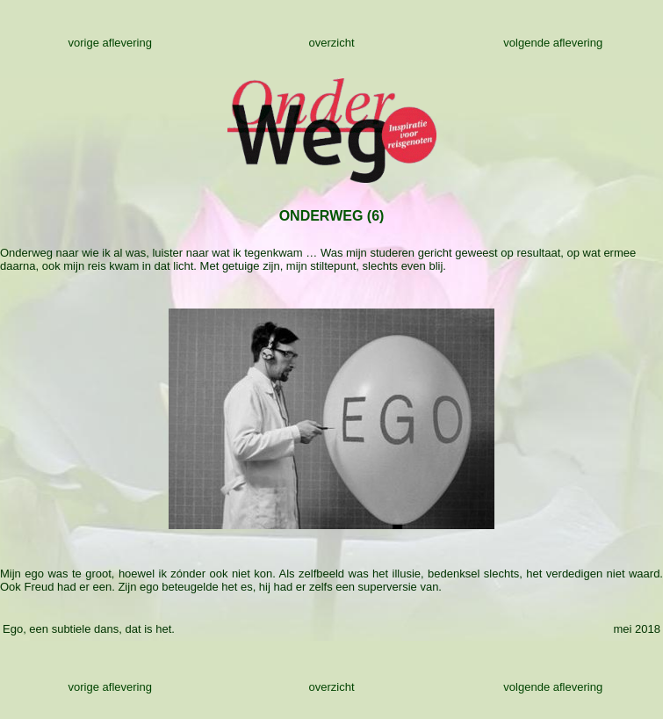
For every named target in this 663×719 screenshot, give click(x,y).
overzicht (331, 42)
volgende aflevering (552, 42)
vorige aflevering (110, 42)
